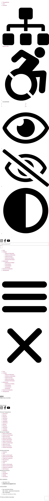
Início (4, 250)
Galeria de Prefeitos (9, 258)
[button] (24, 321)
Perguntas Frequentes (7, 458)
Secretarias (7, 267)
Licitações (5, 419)
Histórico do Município (10, 255)
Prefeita (4, 472)
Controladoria (8, 265)
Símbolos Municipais (9, 259)
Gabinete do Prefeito (9, 262)
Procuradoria (8, 264)
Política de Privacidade (8, 456)
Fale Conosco (6, 459)
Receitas (4, 415)
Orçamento (5, 413)
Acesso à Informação (7, 455)
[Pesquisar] (1, 246)
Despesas (5, 416)
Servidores (5, 418)
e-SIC (4, 453)
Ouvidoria (5, 452)
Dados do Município (9, 253)
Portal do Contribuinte (7, 268)
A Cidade (5, 252)
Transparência (6, 270)
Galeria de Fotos (8, 256)
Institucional (5, 261)
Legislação (5, 421)
